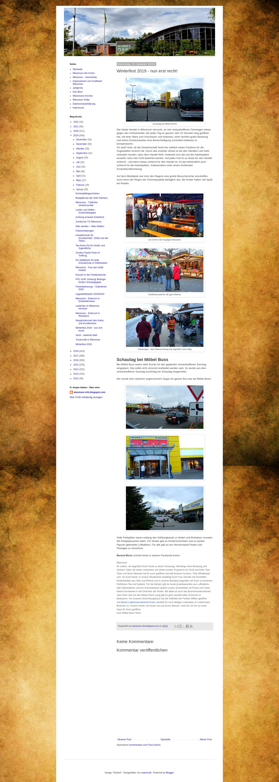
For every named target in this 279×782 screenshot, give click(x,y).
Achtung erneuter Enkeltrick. (90, 217)
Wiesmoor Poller (81, 99)
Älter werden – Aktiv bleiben (90, 226)
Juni (78, 166)
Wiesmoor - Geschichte (85, 77)
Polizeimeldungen (85, 230)
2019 (76, 135)
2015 (76, 364)
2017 (76, 355)
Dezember (82, 139)
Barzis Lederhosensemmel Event (138, 602)
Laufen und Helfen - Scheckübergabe (86, 211)
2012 (76, 378)
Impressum (78, 107)
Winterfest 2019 (84, 344)
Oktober (80, 148)
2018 (76, 351)
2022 (76, 122)
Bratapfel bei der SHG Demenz (92, 198)
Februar (80, 185)
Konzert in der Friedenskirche (91, 274)
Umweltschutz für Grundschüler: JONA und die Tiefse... (92, 238)
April (78, 175)
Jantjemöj (78, 88)
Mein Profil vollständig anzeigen (86, 397)
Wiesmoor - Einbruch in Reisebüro (88, 314)
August (80, 157)
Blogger (170, 772)
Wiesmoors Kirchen (83, 96)
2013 (76, 373)
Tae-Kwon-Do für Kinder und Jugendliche (90, 247)
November (82, 144)
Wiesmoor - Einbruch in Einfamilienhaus (88, 300)
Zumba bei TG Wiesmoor (89, 221)
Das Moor (78, 91)
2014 (76, 369)
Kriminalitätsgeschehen (88, 193)
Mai (78, 171)
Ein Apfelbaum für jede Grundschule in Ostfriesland (91, 261)
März (79, 180)
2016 (76, 360)
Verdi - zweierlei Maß (86, 335)
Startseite (165, 739)
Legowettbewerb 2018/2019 (90, 294)
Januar (80, 189)
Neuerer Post (124, 739)
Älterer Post (206, 739)
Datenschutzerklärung (84, 103)
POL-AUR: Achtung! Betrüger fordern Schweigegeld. (91, 280)
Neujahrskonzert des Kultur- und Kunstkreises (90, 322)
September (82, 153)
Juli (78, 162)
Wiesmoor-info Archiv (84, 73)
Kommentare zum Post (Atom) (144, 745)
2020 (76, 131)
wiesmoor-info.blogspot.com (89, 392)
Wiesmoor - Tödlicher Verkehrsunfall (87, 204)
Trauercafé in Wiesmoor (88, 339)
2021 (76, 126)
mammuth (146, 772)
